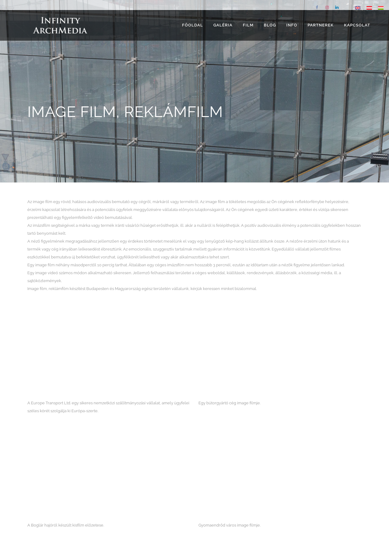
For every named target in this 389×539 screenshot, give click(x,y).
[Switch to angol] (357, 8)
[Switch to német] (369, 8)
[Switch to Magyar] (381, 8)
